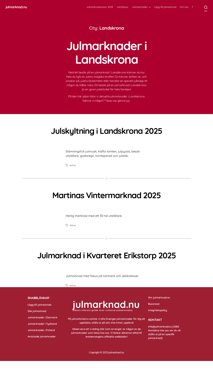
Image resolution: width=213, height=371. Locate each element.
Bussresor (154, 314)
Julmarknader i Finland (41, 340)
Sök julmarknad (37, 321)
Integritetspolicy (157, 320)
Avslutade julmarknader (42, 346)
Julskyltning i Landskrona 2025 (106, 130)
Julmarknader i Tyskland (42, 333)
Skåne (73, 165)
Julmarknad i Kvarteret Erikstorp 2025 (106, 260)
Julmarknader (140, 7)
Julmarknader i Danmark (42, 327)
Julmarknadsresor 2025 (99, 7)
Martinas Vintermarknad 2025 (106, 194)
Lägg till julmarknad (165, 7)
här (128, 100)
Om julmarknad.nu (159, 307)
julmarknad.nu (16, 7)
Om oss (184, 7)
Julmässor (122, 7)
